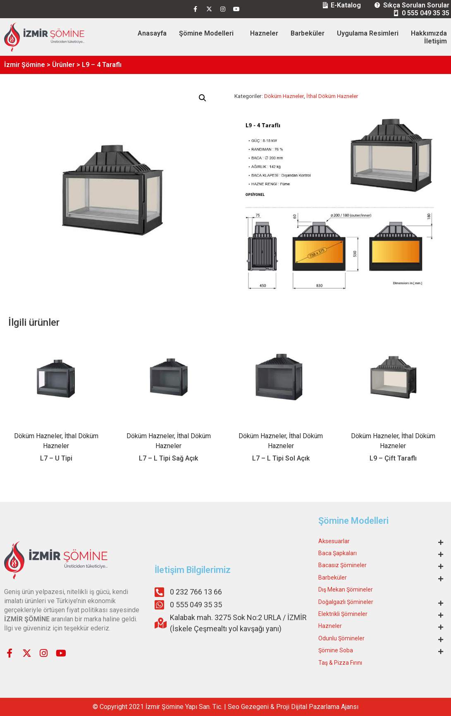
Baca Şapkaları (337, 553)
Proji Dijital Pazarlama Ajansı (317, 707)
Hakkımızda (429, 33)
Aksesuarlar (334, 541)
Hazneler (264, 33)
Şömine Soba (335, 650)
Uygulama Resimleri (368, 33)
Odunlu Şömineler (341, 638)
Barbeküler (308, 33)
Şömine (173, 707)
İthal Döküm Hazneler (332, 96)
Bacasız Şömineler (342, 565)
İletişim (435, 41)
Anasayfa (152, 33)
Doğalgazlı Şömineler (345, 602)
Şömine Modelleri (206, 33)
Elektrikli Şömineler (342, 614)
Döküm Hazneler (284, 96)
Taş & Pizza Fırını (340, 662)
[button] (202, 98)
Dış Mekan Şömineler (345, 589)
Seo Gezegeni (248, 707)
